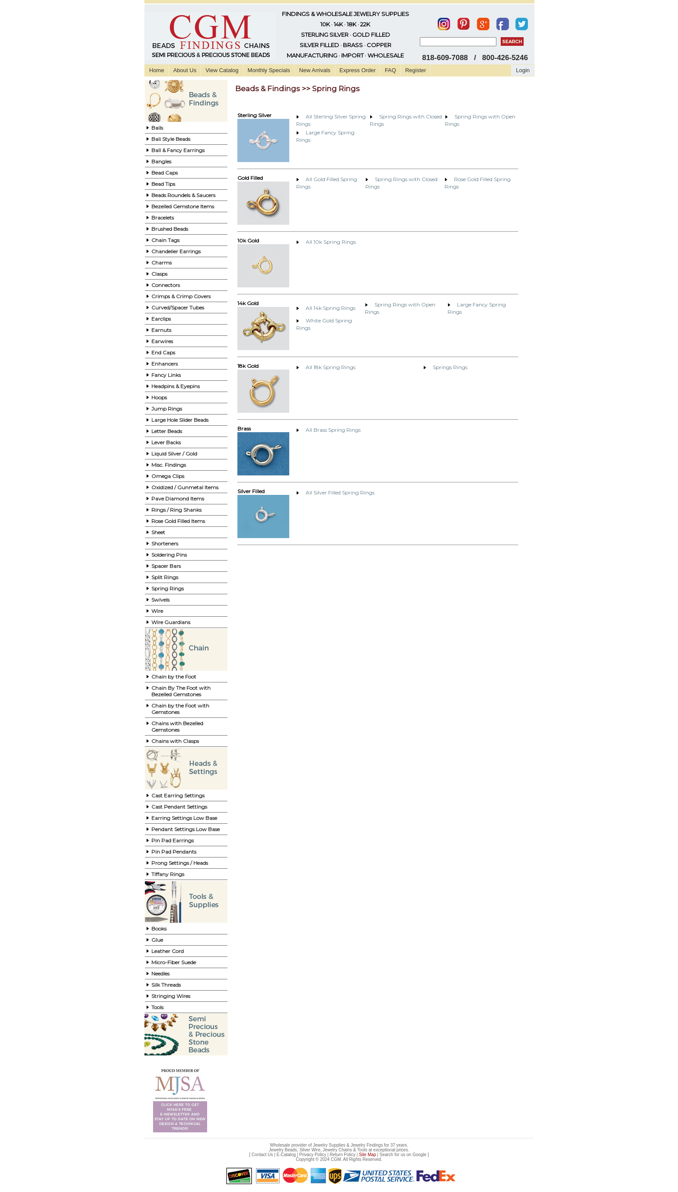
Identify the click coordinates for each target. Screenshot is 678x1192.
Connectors (165, 285)
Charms (161, 262)
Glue (157, 940)
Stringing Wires (170, 996)
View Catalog (221, 70)
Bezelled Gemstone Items (182, 206)
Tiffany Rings (167, 874)
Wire (157, 611)
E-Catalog (285, 1154)
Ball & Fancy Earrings (178, 150)
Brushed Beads (169, 229)
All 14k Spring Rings (330, 308)
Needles (160, 973)
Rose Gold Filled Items (178, 521)
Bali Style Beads (170, 139)
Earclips (161, 319)
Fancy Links (166, 375)
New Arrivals (314, 70)
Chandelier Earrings (176, 251)
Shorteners (164, 543)
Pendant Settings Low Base (185, 829)
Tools (157, 1007)
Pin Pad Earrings (172, 840)
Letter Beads (166, 431)
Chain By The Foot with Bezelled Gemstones (181, 691)
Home (156, 70)
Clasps (159, 274)
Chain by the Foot (173, 676)
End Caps (163, 352)
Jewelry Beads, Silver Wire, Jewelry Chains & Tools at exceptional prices (338, 1149)
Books (158, 928)
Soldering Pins (169, 554)
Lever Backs (166, 442)
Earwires (162, 341)
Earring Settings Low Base (184, 818)
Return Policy (342, 1154)
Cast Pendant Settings (179, 806)
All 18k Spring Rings (330, 367)
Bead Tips (163, 184)
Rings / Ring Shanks (176, 510)
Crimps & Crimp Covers (181, 296)
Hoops (159, 397)
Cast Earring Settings (178, 795)
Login (523, 70)
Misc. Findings (168, 465)
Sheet (158, 532)
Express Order (357, 70)
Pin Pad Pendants (173, 851)
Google (419, 1154)
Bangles (161, 161)
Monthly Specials (269, 70)
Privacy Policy (312, 1154)
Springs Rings (450, 367)
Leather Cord (167, 951)
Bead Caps (164, 172)
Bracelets (162, 217)
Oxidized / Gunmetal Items (184, 487)
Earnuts (161, 330)
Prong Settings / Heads (179, 863)
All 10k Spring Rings (331, 242)
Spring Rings (167, 588)
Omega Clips (167, 476)
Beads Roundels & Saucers (183, 195)
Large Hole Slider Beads (179, 420)
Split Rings (164, 577)
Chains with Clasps (175, 741)
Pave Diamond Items (177, 498)
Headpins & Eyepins (175, 386)
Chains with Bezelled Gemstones (177, 726)
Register (415, 70)
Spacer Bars (166, 566)
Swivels (160, 599)
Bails (157, 127)
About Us (184, 70)
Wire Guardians (170, 622)
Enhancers (164, 363)
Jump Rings (166, 408)
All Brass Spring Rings (333, 430)
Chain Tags (165, 240)
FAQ (390, 70)
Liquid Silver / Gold (174, 453)
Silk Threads (166, 985)
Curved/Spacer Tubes (177, 307)
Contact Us (262, 1154)
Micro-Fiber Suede (173, 962)
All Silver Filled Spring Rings (340, 492)
